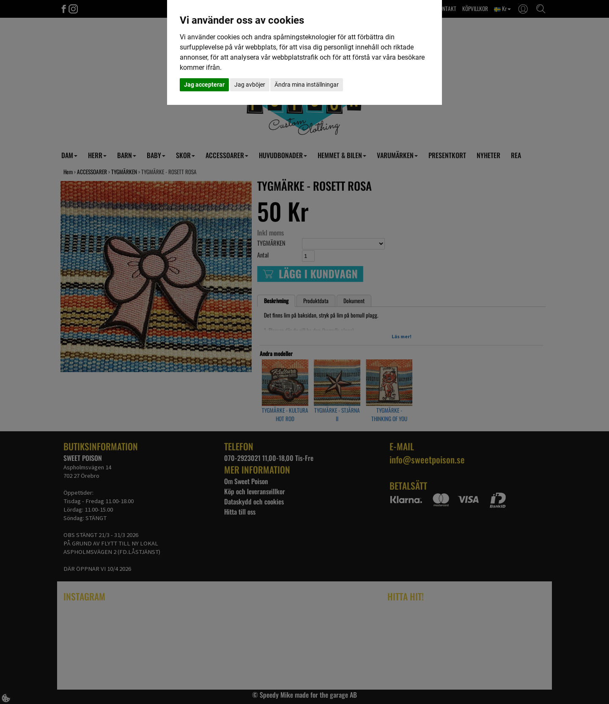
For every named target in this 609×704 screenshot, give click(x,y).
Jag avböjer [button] (249, 84)
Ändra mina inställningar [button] (306, 84)
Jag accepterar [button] (204, 84)
